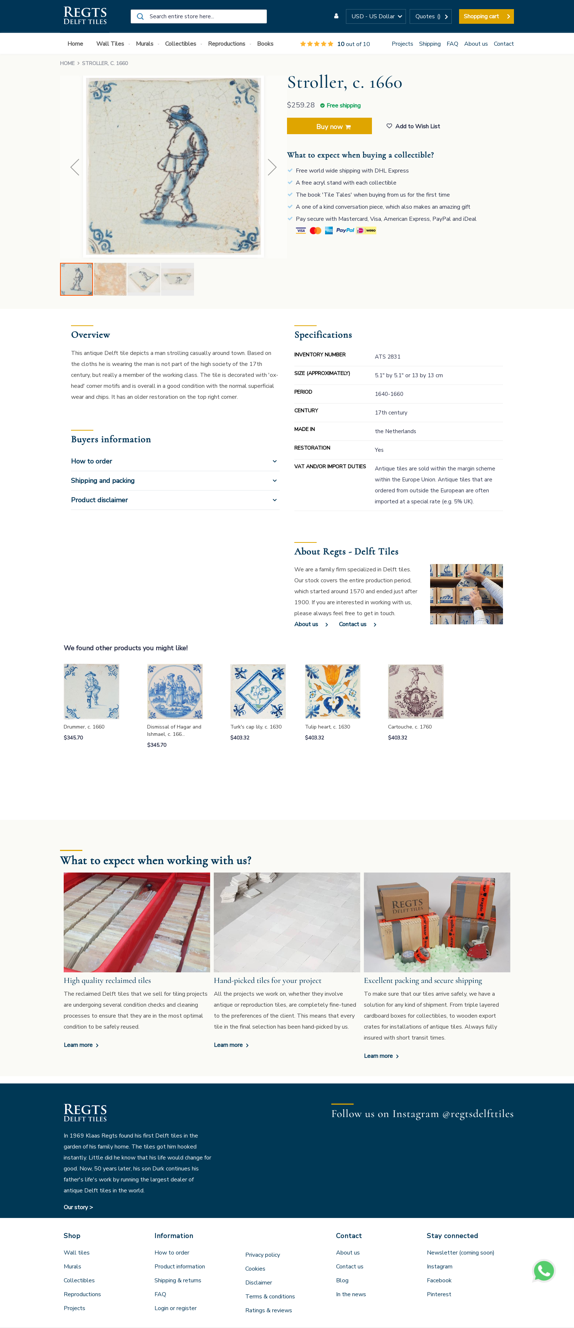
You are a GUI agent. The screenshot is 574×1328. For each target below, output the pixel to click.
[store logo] (84, 16)
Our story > (78, 1207)
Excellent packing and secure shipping (423, 980)
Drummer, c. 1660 (84, 726)
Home (67, 63)
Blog (342, 1280)
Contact (504, 44)
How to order (91, 461)
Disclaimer (258, 1283)
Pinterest (439, 1294)
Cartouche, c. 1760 (410, 726)
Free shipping (344, 106)
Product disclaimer (99, 500)
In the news (351, 1294)
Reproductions (82, 1294)
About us (476, 44)
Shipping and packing (103, 480)
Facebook (439, 1280)
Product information (179, 1267)
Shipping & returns (177, 1280)
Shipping (430, 44)
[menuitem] (76, 44)
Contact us (352, 624)
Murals (72, 1267)
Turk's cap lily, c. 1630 (256, 726)
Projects (402, 44)
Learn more (79, 1045)
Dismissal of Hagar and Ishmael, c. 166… (174, 730)
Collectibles (79, 1280)
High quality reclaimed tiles (107, 980)
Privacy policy (262, 1255)
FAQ (452, 44)
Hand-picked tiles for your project (267, 980)
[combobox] (199, 16)
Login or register (175, 1308)
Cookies (255, 1269)
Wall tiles (77, 1253)
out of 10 (335, 44)
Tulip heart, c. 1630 (327, 726)
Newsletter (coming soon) (461, 1253)
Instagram (439, 1267)
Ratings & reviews (268, 1310)
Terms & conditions (270, 1297)
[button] (376, 16)
